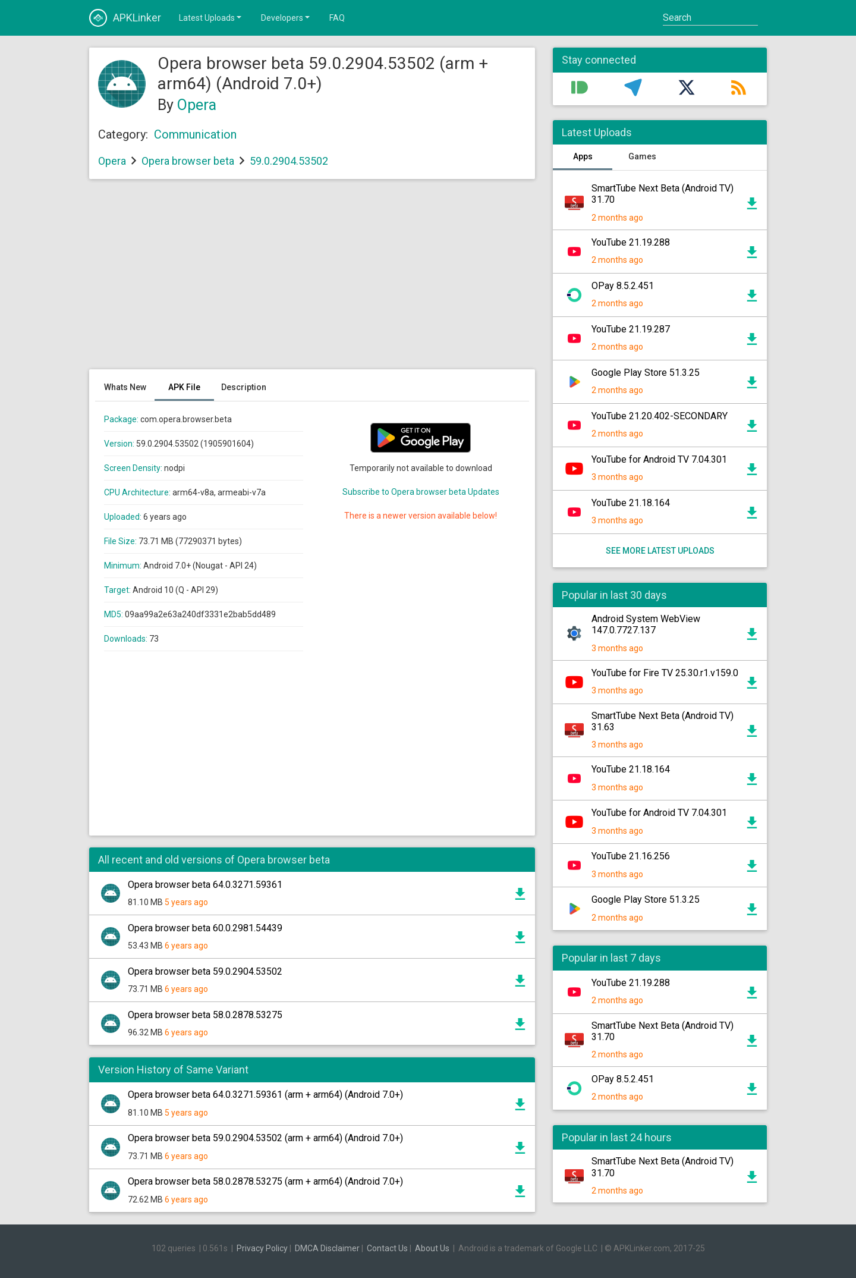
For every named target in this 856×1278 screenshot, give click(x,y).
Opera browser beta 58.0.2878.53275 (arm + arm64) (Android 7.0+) (265, 1181)
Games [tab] (642, 156)
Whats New (125, 387)
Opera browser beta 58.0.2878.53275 (205, 1014)
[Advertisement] (312, 280)
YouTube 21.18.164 (630, 502)
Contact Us (387, 1248)
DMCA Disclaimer (327, 1248)
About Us (432, 1248)
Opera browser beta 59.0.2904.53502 (205, 971)
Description (243, 387)
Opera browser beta (187, 161)
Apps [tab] (583, 156)
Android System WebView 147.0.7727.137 (645, 624)
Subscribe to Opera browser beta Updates (420, 492)
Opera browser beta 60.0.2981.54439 (205, 928)
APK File (184, 387)
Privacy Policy (262, 1248)
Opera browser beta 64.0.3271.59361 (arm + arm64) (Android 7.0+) (265, 1094)
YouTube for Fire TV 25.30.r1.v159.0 (664, 673)
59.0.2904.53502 (289, 161)
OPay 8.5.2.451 (622, 285)
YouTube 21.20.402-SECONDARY (659, 416)
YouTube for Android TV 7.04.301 (659, 459)
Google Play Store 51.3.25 (645, 372)
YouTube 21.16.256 (630, 856)
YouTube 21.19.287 (630, 329)
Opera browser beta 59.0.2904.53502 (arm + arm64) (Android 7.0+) (265, 1138)
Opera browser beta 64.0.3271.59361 (205, 884)
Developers (286, 17)
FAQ (337, 18)
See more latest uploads (660, 550)
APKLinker (125, 18)
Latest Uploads (211, 17)
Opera (196, 105)
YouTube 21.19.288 (630, 242)
